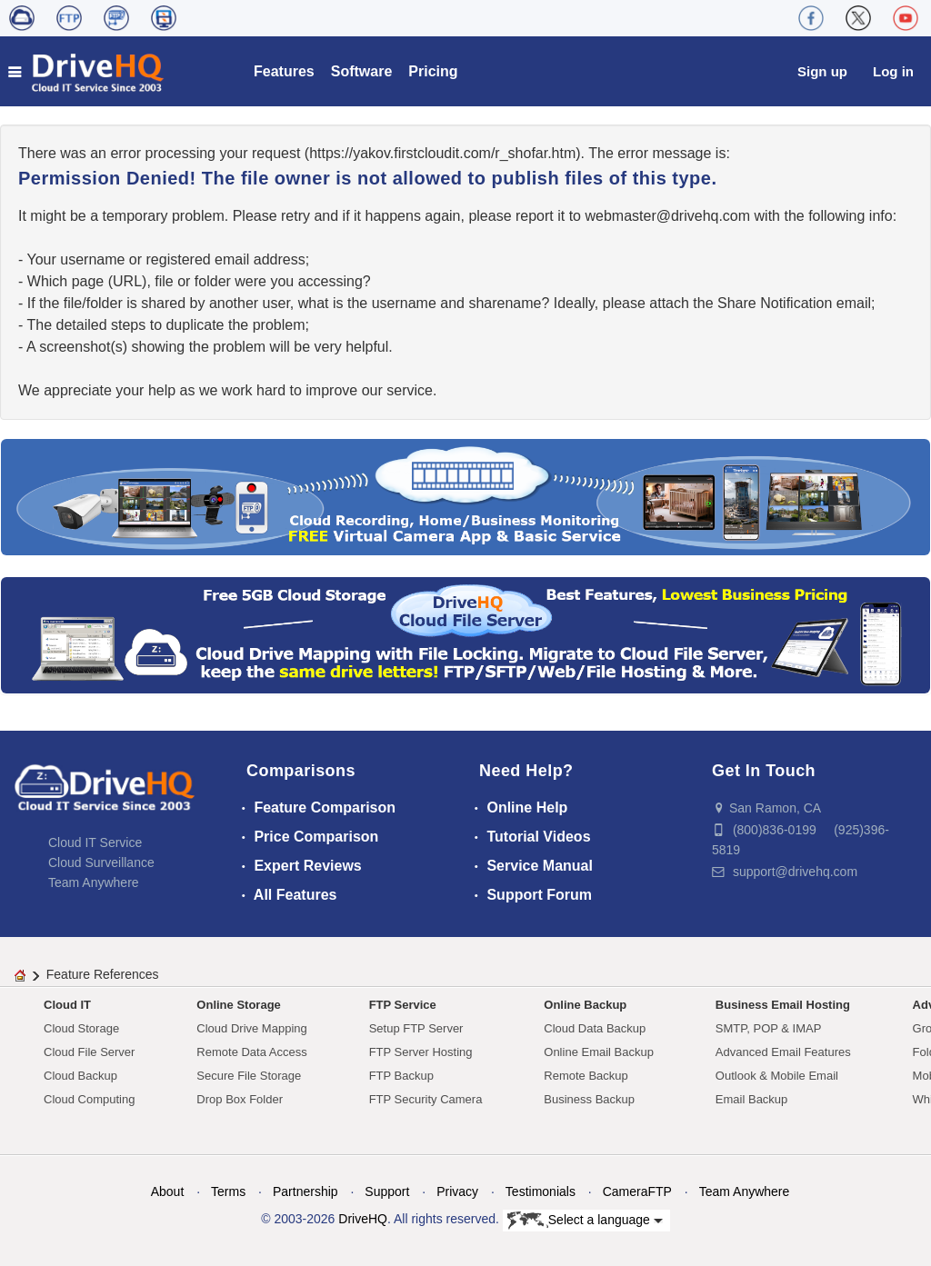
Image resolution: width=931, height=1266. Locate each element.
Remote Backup (586, 1075)
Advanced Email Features (783, 1052)
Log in (893, 71)
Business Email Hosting (783, 1005)
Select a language (585, 1220)
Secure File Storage (248, 1075)
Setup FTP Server (416, 1028)
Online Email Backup (599, 1052)
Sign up (822, 71)
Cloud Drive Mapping (251, 1028)
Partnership (305, 1191)
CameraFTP (637, 1191)
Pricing (432, 71)
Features (284, 71)
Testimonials (541, 1191)
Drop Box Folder (239, 1099)
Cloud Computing (89, 1099)
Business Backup (589, 1099)
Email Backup (751, 1099)
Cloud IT (67, 1005)
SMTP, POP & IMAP (769, 1028)
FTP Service (402, 1005)
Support (387, 1191)
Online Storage (238, 1005)
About (168, 1191)
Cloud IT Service (95, 842)
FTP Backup (401, 1075)
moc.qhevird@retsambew (667, 216)
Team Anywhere (93, 882)
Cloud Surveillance (101, 862)
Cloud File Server (89, 1052)
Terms (228, 1191)
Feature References (102, 974)
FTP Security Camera (426, 1099)
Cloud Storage (81, 1028)
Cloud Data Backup (595, 1028)
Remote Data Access (251, 1052)
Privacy (457, 1191)
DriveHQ (362, 1218)
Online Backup (585, 1005)
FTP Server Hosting (421, 1052)
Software (362, 71)
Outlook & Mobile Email (777, 1075)
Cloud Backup (80, 1075)
